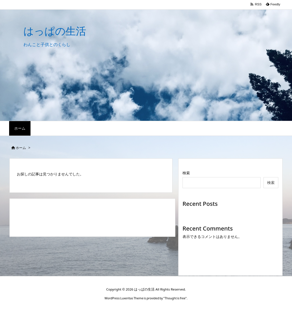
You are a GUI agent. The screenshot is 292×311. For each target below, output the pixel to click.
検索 (186, 172)
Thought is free (175, 298)
